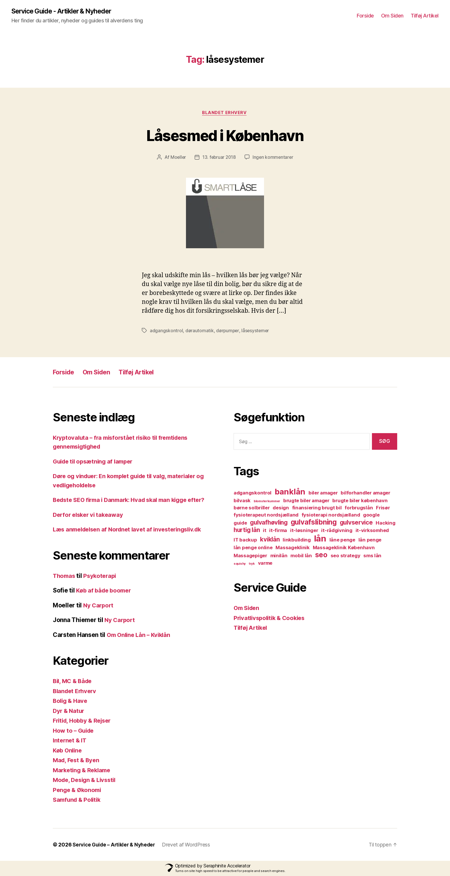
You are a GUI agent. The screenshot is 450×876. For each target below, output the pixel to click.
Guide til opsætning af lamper (95, 462)
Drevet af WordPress (189, 845)
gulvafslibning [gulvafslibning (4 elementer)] (314, 523)
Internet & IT (70, 741)
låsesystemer (256, 332)
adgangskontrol (166, 332)
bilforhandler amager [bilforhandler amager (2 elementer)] (365, 494)
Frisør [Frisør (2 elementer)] (383, 509)
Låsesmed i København (225, 135)
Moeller (177, 158)
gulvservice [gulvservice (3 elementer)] (356, 523)
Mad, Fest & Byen (77, 760)
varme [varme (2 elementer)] (265, 564)
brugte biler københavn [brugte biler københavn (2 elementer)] (359, 502)
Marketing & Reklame (83, 771)
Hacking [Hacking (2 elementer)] (385, 524)
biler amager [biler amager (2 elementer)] (323, 494)
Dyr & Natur (69, 711)
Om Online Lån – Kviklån (140, 635)
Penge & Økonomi (78, 790)
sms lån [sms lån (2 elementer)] (372, 557)
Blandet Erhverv (225, 113)
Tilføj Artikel (425, 16)
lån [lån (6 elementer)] (320, 540)
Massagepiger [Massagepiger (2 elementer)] (250, 557)
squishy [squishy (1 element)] (240, 565)
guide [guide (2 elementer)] (240, 524)
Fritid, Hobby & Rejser (84, 721)
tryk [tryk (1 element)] (252, 565)
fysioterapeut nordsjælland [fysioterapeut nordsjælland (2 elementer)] (266, 516)
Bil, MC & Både (73, 681)
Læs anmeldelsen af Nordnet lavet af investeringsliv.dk (131, 530)
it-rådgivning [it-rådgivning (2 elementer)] (336, 531)
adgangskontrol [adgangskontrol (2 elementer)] (252, 494)
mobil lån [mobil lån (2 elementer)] (301, 557)
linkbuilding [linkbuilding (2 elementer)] (297, 541)
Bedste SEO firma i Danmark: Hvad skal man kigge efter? (134, 500)
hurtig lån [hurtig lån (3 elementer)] (247, 531)
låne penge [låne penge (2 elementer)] (342, 541)
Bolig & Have (71, 701)
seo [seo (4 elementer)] (321, 556)
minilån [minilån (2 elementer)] (279, 557)
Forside (365, 16)
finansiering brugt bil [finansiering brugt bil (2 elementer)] (317, 509)
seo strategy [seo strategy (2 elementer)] (345, 557)
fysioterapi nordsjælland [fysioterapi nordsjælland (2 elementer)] (331, 516)
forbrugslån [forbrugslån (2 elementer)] (359, 509)
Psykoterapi (102, 576)
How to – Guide (74, 731)
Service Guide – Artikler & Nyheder (115, 845)
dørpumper (228, 332)
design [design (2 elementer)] (281, 509)
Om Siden (392, 16)
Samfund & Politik (78, 800)
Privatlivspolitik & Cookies (271, 618)
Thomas (64, 576)
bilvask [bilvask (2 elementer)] (242, 502)
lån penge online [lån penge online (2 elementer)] (253, 549)
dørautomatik (199, 332)
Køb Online (68, 751)
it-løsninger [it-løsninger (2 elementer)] (304, 531)
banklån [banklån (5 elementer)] (290, 493)
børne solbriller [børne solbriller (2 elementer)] (252, 509)
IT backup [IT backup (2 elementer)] (245, 541)
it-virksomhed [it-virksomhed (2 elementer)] (372, 531)
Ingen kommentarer (273, 158)
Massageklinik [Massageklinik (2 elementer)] (293, 549)
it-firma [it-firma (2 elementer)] (278, 531)
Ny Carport (99, 606)
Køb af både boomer (105, 591)
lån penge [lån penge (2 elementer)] (370, 541)
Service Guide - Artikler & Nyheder (64, 11)
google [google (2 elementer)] (371, 516)
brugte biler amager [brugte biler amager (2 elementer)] (306, 502)
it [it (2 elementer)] (264, 531)
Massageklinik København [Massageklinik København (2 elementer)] (344, 549)
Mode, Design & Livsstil (86, 780)
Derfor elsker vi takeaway (90, 515)
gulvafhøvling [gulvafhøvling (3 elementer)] (269, 523)
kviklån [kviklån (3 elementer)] (270, 540)
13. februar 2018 (219, 158)
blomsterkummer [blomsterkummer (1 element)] (267, 502)
